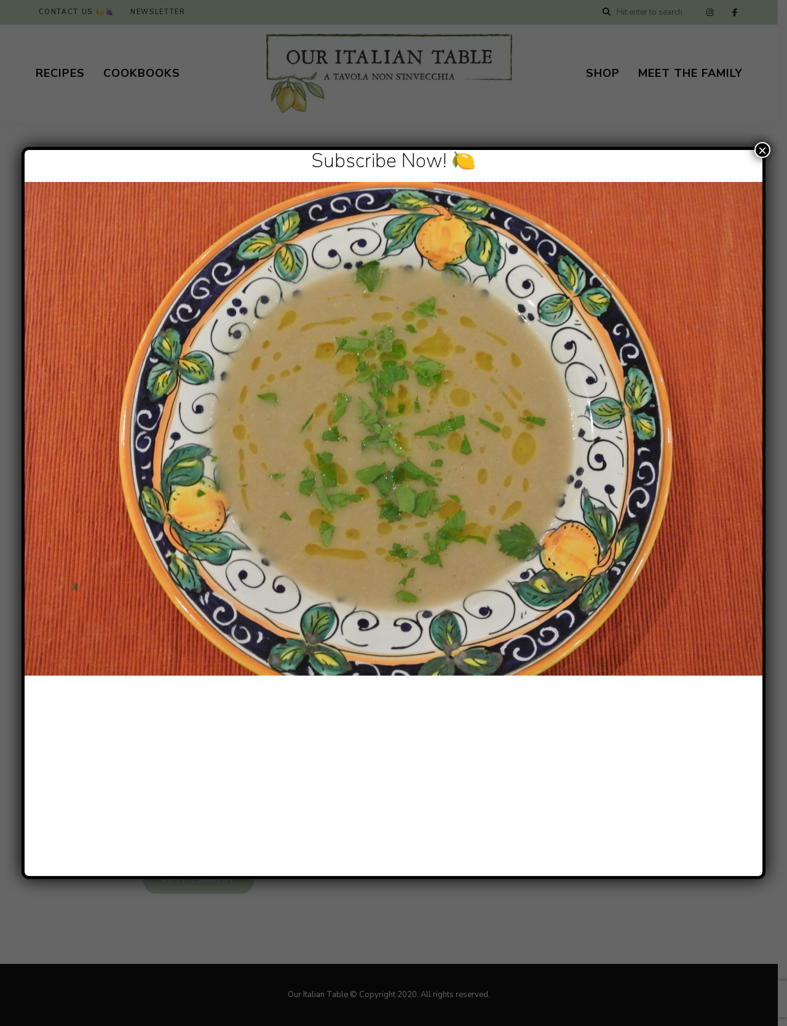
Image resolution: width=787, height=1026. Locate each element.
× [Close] (762, 150)
